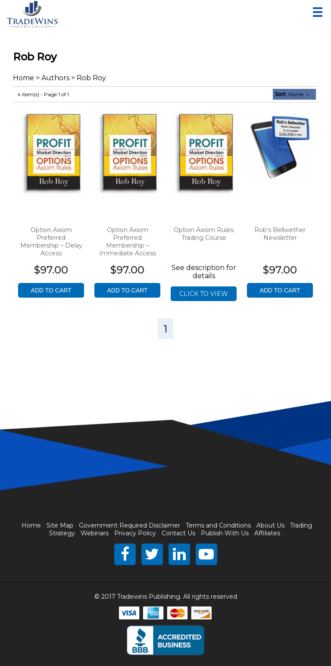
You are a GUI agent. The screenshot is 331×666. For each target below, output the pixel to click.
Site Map (60, 525)
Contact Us (178, 533)
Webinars (95, 533)
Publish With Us (225, 533)
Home (23, 78)
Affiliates (267, 533)
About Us (270, 525)
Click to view (203, 294)
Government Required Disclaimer (129, 525)
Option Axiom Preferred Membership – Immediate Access (127, 241)
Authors (55, 78)
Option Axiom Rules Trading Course (204, 234)
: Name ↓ (292, 94)
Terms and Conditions (218, 525)
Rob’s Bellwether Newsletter (280, 234)
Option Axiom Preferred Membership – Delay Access (51, 241)
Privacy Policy (135, 533)
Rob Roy (91, 78)
